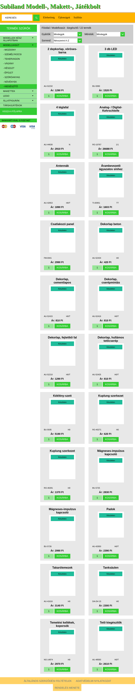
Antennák (62, 167)
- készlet (8, 68)
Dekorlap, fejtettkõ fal (62, 340)
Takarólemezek (62, 573)
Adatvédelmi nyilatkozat (93, 688)
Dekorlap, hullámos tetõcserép (111, 342)
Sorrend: (46, 40)
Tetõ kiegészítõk (111, 628)
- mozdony (9, 50)
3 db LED (111, 49)
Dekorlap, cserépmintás (111, 283)
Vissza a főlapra (12, 111)
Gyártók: (46, 34)
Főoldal (46, 27)
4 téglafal (62, 108)
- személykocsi (12, 54)
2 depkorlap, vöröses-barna (62, 50)
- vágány (8, 63)
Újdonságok (64, 17)
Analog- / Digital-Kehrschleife (110, 109)
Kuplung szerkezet (110, 399)
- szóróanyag (11, 77)
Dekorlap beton (110, 226)
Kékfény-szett (62, 399)
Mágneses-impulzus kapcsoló (110, 457)
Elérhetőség (49, 17)
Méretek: (89, 34)
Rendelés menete (67, 694)
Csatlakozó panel (62, 226)
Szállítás (78, 17)
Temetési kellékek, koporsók (62, 630)
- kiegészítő (10, 86)
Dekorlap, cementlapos (62, 283)
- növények (10, 82)
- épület (8, 72)
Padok (111, 514)
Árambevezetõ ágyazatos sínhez (111, 168)
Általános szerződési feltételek (48, 688)
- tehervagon (11, 59)
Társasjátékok (12, 105)
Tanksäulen (110, 573)
